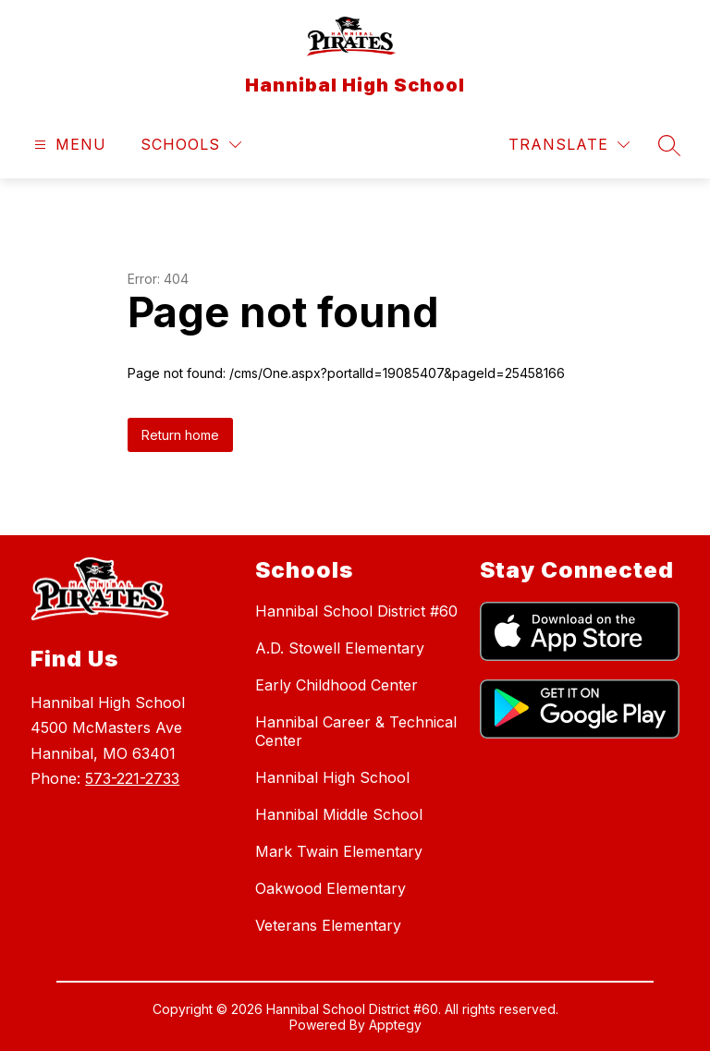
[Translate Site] (569, 144)
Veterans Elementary (328, 925)
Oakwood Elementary (330, 888)
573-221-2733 (132, 778)
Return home (180, 435)
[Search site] (669, 145)
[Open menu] (68, 144)
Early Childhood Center (336, 685)
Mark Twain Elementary (338, 851)
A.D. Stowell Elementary (339, 648)
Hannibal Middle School (338, 814)
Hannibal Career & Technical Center (356, 731)
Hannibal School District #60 (356, 611)
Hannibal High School (332, 777)
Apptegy (395, 1025)
